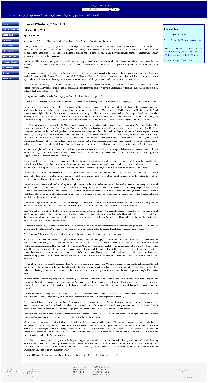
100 (177, 52)
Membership (8, 67)
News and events (10, 62)
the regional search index (182, 60)
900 (173, 55)
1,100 (184, 55)
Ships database (35, 15)
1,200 (190, 55)
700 (165, 55)
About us (85, 15)
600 (199, 52)
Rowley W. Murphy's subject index (186, 40)
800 (169, 55)
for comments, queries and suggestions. (25, 376)
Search (115, 9)
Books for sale (9, 57)
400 (190, 52)
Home (5, 24)
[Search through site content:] (96, 9)
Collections (59, 15)
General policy (101, 374)
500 (195, 52)
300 (186, 52)
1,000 (178, 55)
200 (182, 52)
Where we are (100, 370)
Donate (95, 15)
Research (48, 15)
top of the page (180, 48)
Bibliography (72, 15)
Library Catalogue (18, 15)
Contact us (101, 367)
